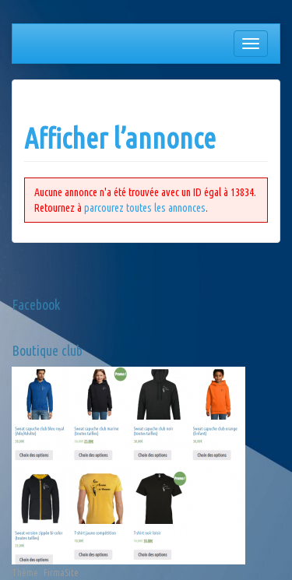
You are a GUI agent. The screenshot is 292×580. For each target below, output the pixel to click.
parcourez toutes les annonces (145, 208)
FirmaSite (61, 573)
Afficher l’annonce (120, 138)
